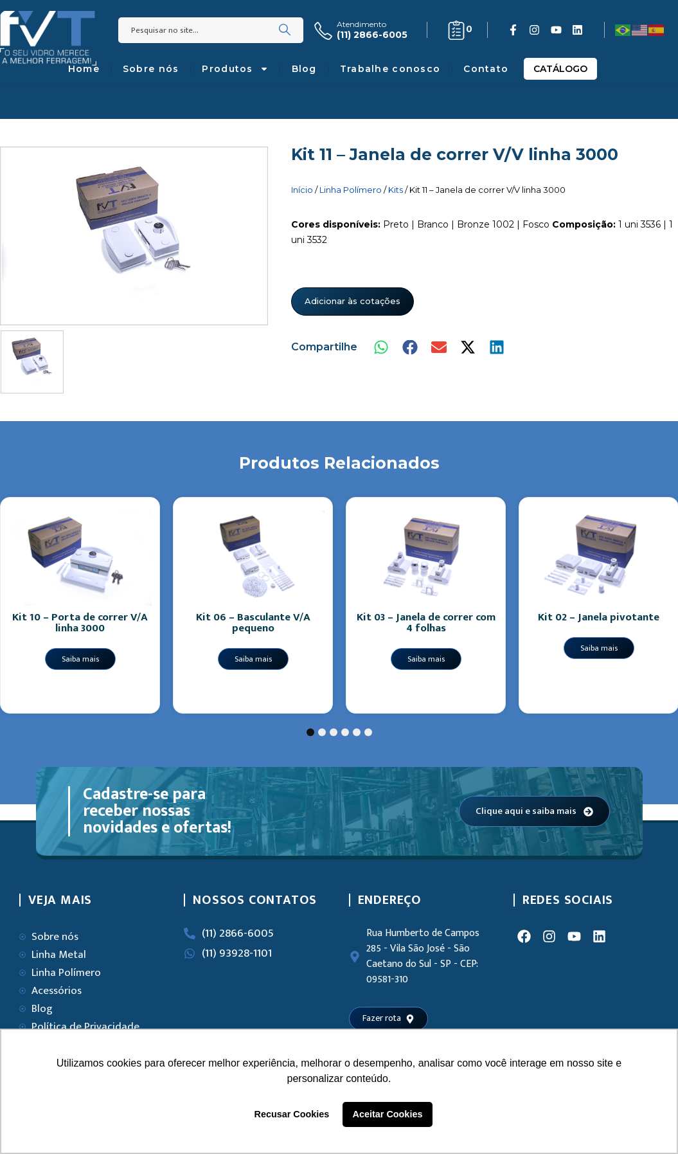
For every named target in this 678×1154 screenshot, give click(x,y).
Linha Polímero (350, 190)
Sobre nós (151, 69)
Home (84, 69)
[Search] (284, 30)
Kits (395, 190)
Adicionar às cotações (352, 301)
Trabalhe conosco (390, 69)
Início (302, 190)
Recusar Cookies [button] (292, 1114)
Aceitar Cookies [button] (388, 1114)
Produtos (235, 69)
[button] (382, 347)
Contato (485, 69)
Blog (304, 69)
